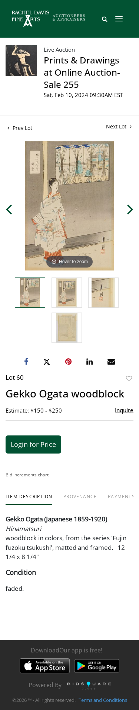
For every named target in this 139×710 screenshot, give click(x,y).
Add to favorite (129, 378)
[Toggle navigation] (119, 19)
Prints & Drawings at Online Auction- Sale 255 (82, 72)
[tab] (29, 499)
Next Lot (119, 126)
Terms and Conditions (103, 700)
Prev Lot (19, 127)
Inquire (124, 410)
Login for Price (33, 444)
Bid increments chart (27, 475)
